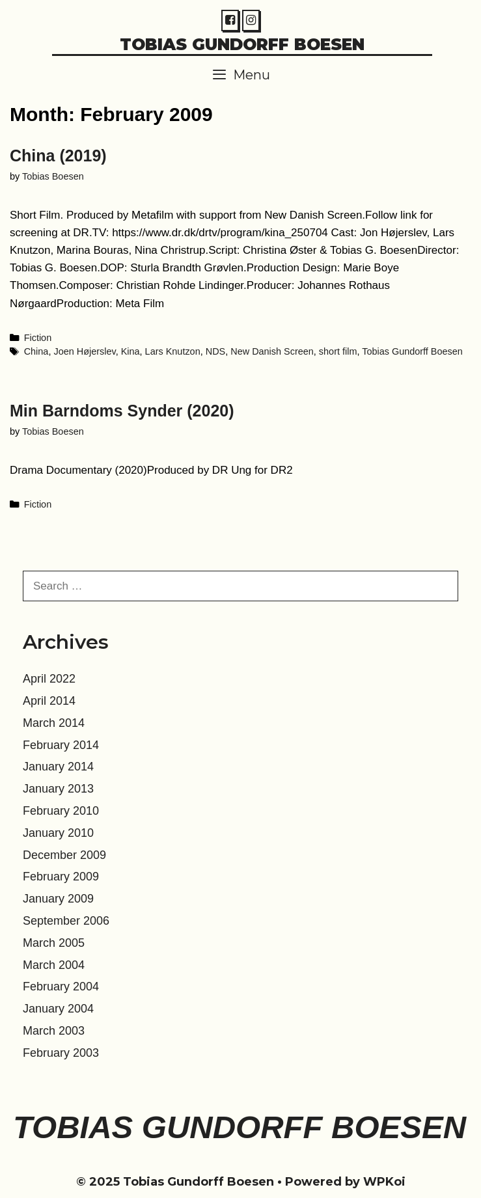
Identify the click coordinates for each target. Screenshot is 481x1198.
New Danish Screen (272, 351)
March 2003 (54, 1030)
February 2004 (61, 986)
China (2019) (58, 155)
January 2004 (58, 1008)
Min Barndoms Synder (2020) (122, 411)
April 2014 (49, 700)
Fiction (38, 338)
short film (338, 351)
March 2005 (54, 942)
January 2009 (58, 898)
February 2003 (61, 1052)
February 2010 (61, 810)
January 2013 (58, 788)
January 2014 (58, 766)
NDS (215, 351)
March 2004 (54, 965)
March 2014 (54, 722)
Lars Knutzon (172, 351)
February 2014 (61, 745)
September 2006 (66, 920)
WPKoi (384, 1182)
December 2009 (64, 855)
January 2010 (58, 832)
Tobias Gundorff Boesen (242, 44)
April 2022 (49, 678)
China (36, 351)
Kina (130, 351)
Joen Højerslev (84, 351)
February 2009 (61, 876)
